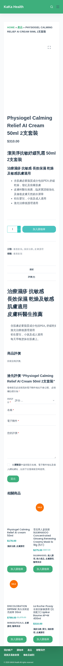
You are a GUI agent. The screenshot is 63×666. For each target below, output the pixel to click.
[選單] (57, 6)
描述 (32, 269)
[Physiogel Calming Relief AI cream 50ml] (18, 512)
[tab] (31, 269)
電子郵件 (13, 421)
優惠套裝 (18, 249)
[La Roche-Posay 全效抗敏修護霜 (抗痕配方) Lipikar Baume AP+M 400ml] (44, 589)
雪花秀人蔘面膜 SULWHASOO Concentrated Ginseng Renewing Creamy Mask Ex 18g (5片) (44, 537)
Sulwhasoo (40, 555)
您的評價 (13, 433)
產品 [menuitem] (30, 650)
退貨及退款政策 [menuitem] (11, 655)
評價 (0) (31, 277)
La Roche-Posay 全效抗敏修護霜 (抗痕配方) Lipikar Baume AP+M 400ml (43, 612)
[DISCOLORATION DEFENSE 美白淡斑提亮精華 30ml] (18, 589)
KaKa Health (14, 7)
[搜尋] (51, 7)
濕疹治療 (28, 249)
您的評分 (10, 400)
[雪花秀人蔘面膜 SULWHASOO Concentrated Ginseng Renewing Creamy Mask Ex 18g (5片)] (44, 512)
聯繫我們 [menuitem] (40, 650)
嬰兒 (44, 629)
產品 (20, 27)
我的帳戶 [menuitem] (8, 650)
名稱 (10, 410)
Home (11, 27)
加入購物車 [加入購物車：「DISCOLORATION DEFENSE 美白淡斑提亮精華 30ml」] (17, 639)
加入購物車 (39, 229)
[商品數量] (14, 229)
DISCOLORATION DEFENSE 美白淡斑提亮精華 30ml (18, 609)
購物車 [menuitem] (20, 650)
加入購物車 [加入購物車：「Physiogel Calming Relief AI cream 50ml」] (17, 569)
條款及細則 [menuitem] (28, 655)
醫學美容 (37, 562)
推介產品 (40, 559)
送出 (13, 478)
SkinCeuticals (15, 623)
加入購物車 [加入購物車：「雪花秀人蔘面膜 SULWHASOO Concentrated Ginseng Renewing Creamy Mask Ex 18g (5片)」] (43, 569)
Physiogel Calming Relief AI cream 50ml (18, 532)
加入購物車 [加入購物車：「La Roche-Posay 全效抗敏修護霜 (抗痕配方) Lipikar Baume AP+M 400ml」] (43, 639)
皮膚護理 (39, 249)
